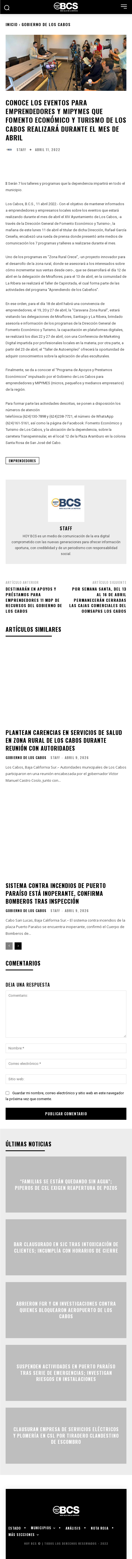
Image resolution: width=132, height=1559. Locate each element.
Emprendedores (22, 460)
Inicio (12, 24)
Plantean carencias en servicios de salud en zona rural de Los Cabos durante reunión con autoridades (64, 740)
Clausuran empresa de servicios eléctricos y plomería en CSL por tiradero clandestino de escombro (66, 1435)
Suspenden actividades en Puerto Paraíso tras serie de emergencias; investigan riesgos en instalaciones (66, 1373)
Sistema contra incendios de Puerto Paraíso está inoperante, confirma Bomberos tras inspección (56, 893)
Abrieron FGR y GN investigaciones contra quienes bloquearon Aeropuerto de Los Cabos (66, 1310)
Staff (21, 149)
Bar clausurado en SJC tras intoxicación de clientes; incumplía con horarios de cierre (66, 1247)
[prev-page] (9, 946)
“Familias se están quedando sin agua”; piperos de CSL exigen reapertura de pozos (66, 1184)
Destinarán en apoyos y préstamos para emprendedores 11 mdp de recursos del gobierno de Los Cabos (34, 600)
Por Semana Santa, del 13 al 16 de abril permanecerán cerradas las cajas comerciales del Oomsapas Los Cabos (97, 600)
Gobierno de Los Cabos (46, 24)
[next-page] (18, 946)
